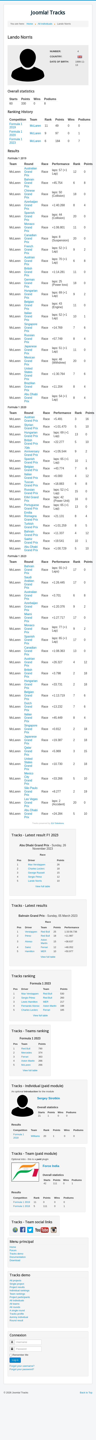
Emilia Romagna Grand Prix (31, 516)
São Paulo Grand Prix (31, 791)
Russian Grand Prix (29, 339)
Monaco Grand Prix (29, 227)
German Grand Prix (29, 283)
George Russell (36, 872)
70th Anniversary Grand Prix (31, 451)
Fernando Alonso (30, 1005)
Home (13, 1247)
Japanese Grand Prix (30, 350)
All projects (15, 1280)
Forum (13, 1250)
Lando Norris (35, 880)
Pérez (28, 935)
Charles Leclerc (36, 868)
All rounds (15, 1307)
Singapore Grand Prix (30, 328)
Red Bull (45, 931)
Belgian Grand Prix (29, 305)
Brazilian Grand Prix (29, 387)
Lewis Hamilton (29, 1001)
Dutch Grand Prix (28, 707)
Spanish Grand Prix (29, 216)
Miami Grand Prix (28, 618)
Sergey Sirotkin (48, 1098)
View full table (42, 886)
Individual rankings (19, 1290)
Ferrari (44, 947)
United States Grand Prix (28, 373)
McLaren (35, 125)
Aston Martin (49, 1005)
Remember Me (20, 1354)
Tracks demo (16, 1253)
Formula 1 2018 (21, 1206)
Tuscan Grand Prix (31, 483)
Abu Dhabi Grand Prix (31, 398)
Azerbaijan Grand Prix (31, 205)
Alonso (28, 941)
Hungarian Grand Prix (31, 294)
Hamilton (29, 951)
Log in (15, 1360)
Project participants (20, 1297)
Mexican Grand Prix (29, 361)
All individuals (17, 1300)
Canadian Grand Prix (30, 239)
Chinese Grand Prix (29, 194)
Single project (17, 1283)
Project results (17, 1287)
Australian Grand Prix (30, 172)
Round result (16, 1320)
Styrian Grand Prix (31, 426)
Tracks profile (17, 1313)
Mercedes (26, 1052)
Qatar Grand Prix (28, 751)
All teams (14, 1303)
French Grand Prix (28, 250)
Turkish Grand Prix (31, 525)
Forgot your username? (22, 1366)
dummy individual (19, 1317)
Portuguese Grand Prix (31, 506)
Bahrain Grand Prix (29, 183)
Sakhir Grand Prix (31, 540)
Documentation (18, 1257)
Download (15, 1260)
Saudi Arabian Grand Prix (29, 582)
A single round (17, 1310)
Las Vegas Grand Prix (31, 802)
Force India (51, 1166)
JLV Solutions (57, 823)
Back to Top (86, 1392)
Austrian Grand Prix (29, 261)
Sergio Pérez (35, 876)
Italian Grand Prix (28, 316)
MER (43, 951)
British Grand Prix (28, 272)
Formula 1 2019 (21, 1202)
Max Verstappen (36, 864)
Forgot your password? (22, 1369)
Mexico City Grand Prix (28, 778)
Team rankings (17, 1293)
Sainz (28, 947)
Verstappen (31, 931)
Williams (35, 1136)
